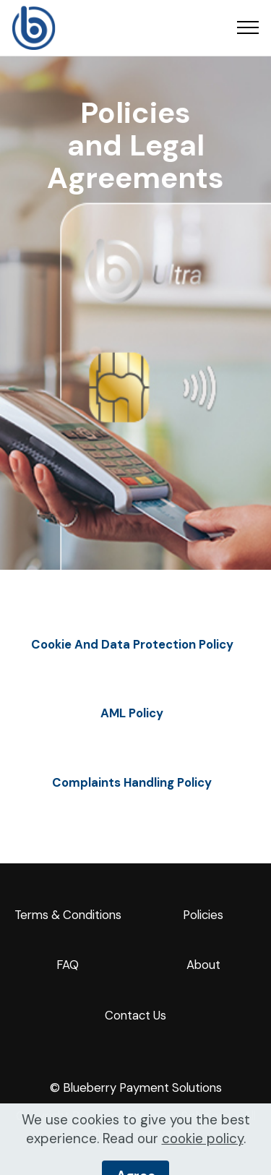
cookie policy (203, 1157)
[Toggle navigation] (248, 27)
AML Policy (131, 713)
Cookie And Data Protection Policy (132, 644)
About (203, 965)
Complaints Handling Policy (132, 782)
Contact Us (135, 1015)
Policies (203, 915)
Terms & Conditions (67, 915)
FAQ (67, 965)
